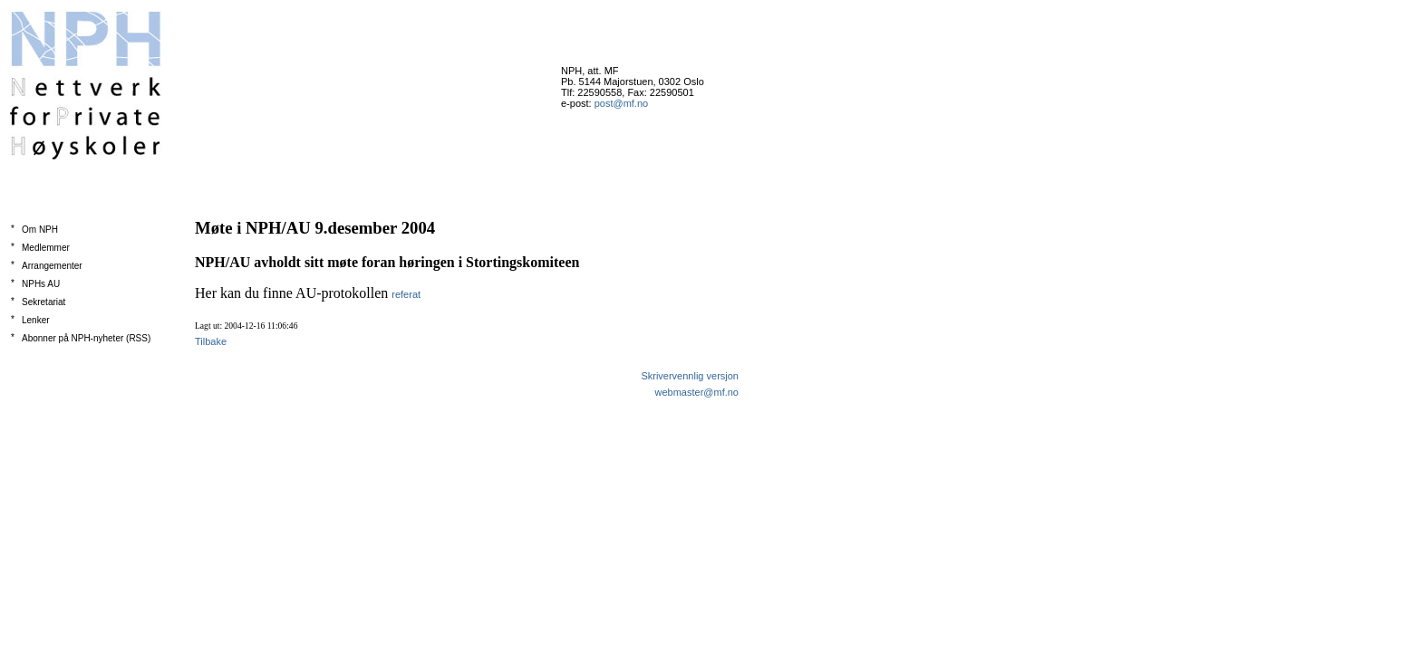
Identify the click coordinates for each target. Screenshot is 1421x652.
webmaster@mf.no (697, 392)
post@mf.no (621, 103)
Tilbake (211, 341)
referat (406, 294)
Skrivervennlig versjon (690, 375)
